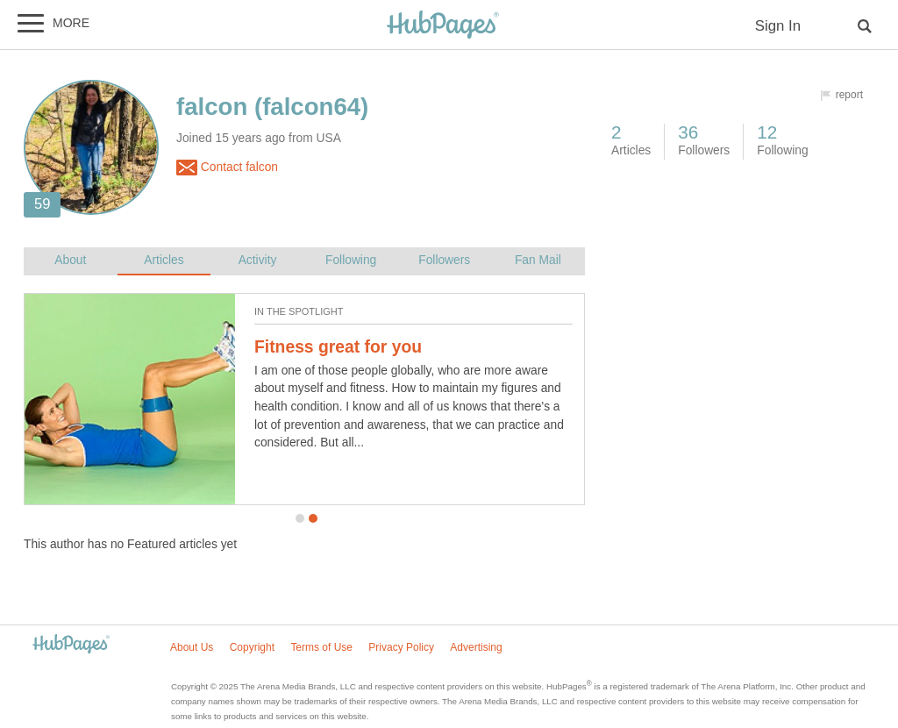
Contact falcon (227, 167)
